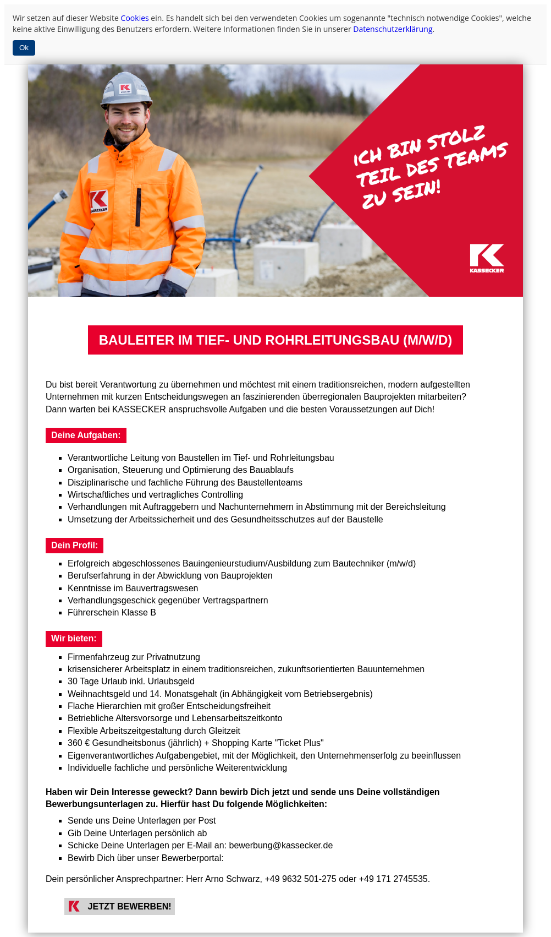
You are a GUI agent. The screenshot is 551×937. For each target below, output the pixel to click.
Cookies (135, 18)
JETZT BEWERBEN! (130, 906)
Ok (24, 47)
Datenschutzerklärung (392, 29)
